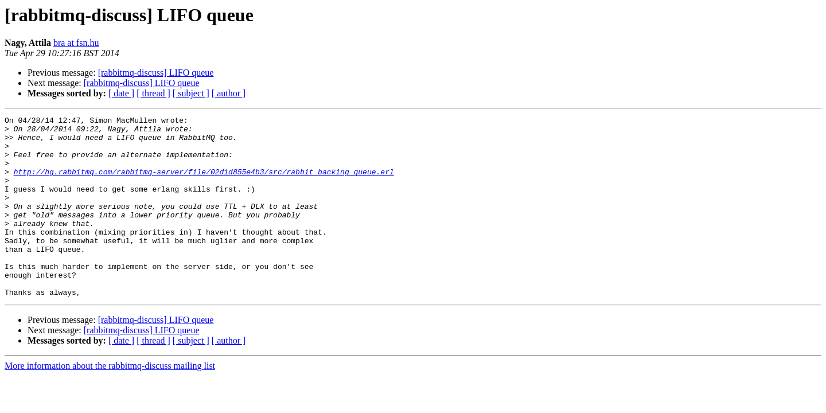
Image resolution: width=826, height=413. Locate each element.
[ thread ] (153, 93)
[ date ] (121, 93)
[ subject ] (191, 93)
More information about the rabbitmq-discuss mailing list (110, 402)
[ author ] (229, 93)
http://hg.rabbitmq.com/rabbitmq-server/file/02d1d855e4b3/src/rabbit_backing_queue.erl (204, 183)
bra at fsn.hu (76, 43)
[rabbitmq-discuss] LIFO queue (156, 72)
